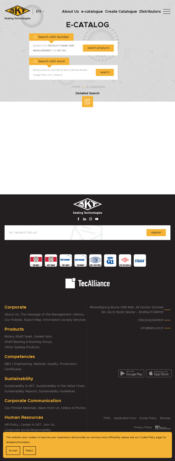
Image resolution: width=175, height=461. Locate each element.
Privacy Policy (143, 427)
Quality (52, 363)
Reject (29, 450)
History (78, 314)
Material (40, 363)
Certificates (13, 369)
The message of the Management (46, 314)
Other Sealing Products (22, 347)
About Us (70, 11)
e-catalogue (92, 11)
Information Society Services (64, 319)
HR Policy (12, 424)
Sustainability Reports (21, 391)
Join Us (48, 424)
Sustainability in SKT (20, 386)
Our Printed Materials (20, 408)
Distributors (150, 11)
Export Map (32, 319)
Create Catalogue (121, 11)
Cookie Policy (148, 418)
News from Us (48, 408)
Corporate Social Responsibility (28, 430)
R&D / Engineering (18, 363)
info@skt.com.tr (152, 328)
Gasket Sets (43, 336)
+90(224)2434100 (151, 320)
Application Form (125, 418)
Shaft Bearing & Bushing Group (28, 341)
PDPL (107, 418)
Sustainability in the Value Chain (60, 386)
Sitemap (165, 418)
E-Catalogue (96, 86)
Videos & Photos (73, 408)
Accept (13, 450)
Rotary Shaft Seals (18, 336)
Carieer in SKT (30, 424)
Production (68, 363)
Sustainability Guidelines (57, 391)
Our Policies (13, 319)
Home (76, 86)
